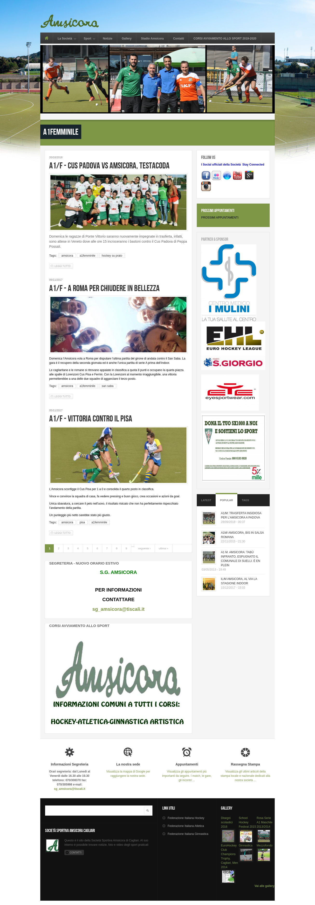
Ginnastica (246, 845)
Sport (87, 39)
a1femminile (87, 255)
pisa (82, 522)
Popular (226, 500)
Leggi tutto (64, 265)
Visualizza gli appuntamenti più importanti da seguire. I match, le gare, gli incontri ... (187, 772)
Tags (245, 500)
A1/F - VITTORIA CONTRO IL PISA (90, 418)
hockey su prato (112, 255)
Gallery (127, 38)
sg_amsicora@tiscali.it (118, 609)
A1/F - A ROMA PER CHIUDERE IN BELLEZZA (104, 288)
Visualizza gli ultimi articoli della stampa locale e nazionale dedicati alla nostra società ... (245, 772)
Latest (206, 500)
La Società (64, 39)
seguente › (144, 548)
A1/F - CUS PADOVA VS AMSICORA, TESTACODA (109, 165)
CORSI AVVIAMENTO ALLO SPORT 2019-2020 (224, 38)
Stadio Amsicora (152, 38)
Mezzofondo (264, 845)
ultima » (163, 548)
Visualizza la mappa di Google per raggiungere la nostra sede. (128, 770)
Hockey (186, 818)
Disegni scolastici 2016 (227, 822)
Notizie (107, 38)
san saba (108, 386)
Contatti (178, 38)
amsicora (67, 255)
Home (46, 38)
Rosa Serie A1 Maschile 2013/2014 (264, 822)
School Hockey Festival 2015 (247, 822)
